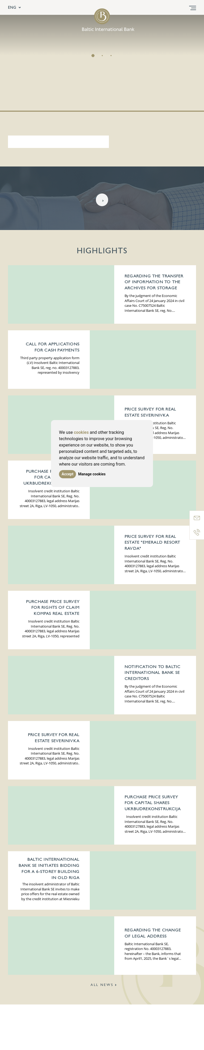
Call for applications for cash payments (52, 347)
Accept (67, 474)
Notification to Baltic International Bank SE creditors (152, 673)
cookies (81, 432)
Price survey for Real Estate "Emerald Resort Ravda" (152, 543)
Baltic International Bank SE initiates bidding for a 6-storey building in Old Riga (49, 869)
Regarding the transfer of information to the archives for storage (154, 282)
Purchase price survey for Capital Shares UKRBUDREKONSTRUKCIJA (51, 478)
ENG (14, 7)
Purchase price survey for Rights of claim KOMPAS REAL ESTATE (52, 608)
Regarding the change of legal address (153, 933)
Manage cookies (93, 474)
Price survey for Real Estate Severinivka (150, 412)
